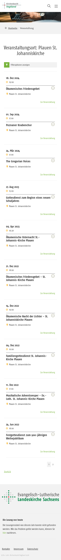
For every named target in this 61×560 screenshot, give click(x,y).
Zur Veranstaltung (47, 102)
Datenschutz (32, 548)
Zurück (7, 471)
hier (4, 532)
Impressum (19, 548)
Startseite (12, 28)
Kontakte (6, 548)
